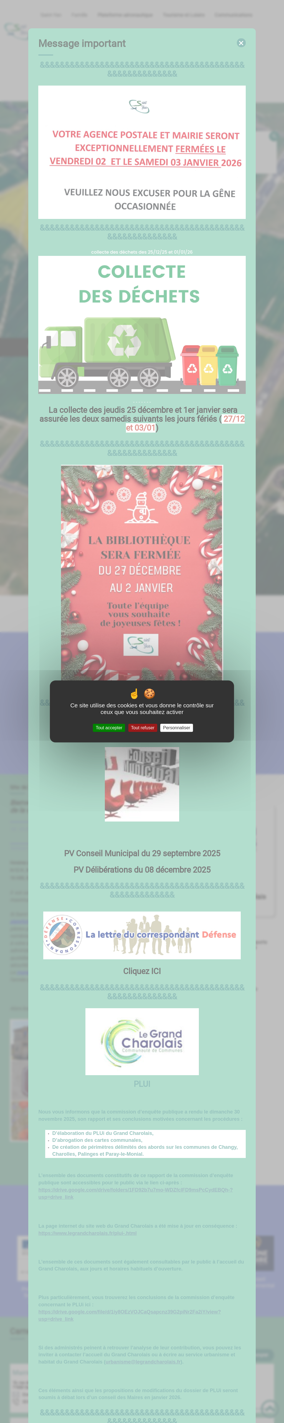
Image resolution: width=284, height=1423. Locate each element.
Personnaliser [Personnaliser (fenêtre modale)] (176, 727)
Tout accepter (109, 727)
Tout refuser (142, 727)
